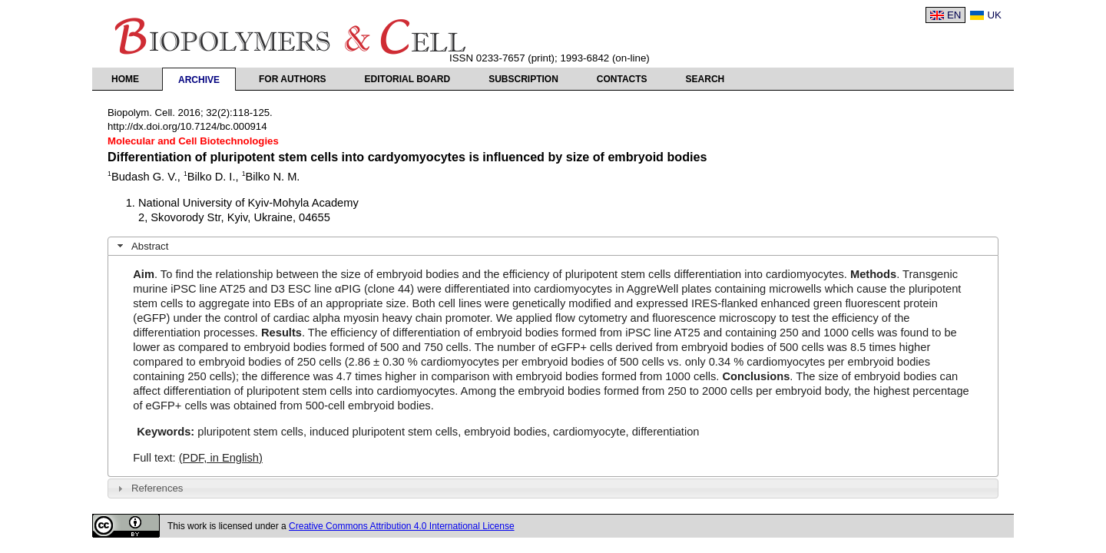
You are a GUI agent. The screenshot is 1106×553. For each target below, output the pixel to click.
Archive (199, 80)
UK (994, 15)
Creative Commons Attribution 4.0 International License (402, 526)
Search (705, 79)
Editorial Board (408, 79)
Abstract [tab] (141, 246)
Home (125, 79)
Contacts (622, 79)
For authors (292, 79)
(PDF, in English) (221, 458)
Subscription (523, 79)
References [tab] (149, 488)
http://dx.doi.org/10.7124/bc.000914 (187, 126)
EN (954, 15)
